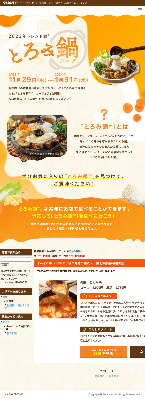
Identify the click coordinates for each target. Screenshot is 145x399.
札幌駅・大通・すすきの (17, 307)
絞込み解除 (74, 251)
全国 (5, 297)
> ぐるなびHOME (14, 394)
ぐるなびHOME (27, 2)
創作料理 (12, 333)
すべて (6, 322)
